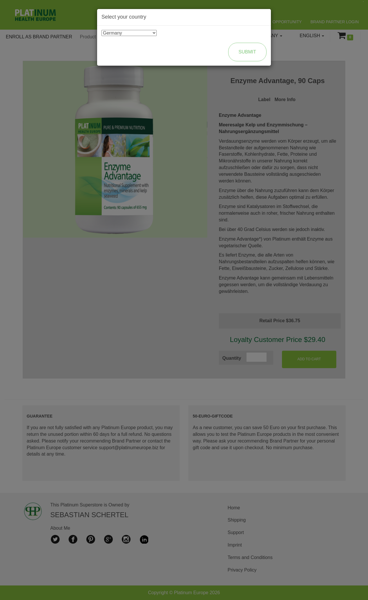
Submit (247, 51)
